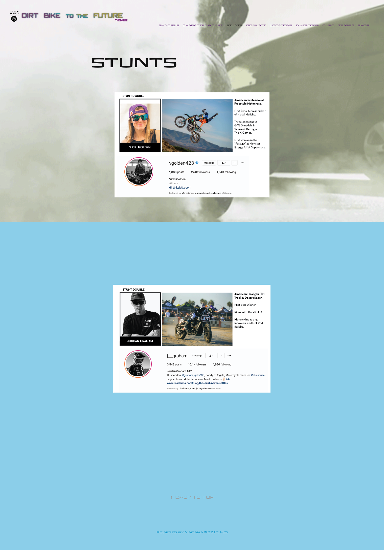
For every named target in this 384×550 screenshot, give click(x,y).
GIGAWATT (256, 25)
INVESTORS (307, 25)
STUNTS (235, 25)
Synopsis (169, 25)
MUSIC (328, 25)
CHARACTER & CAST (203, 25)
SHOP (363, 25)
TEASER (346, 25)
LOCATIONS (281, 25)
